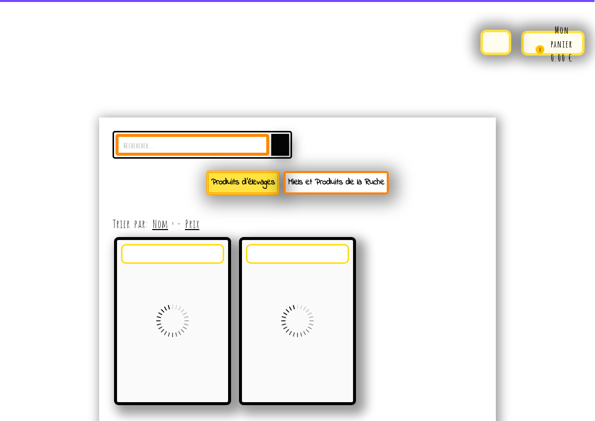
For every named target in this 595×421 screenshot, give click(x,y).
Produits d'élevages (243, 182)
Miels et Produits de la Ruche (336, 182)
